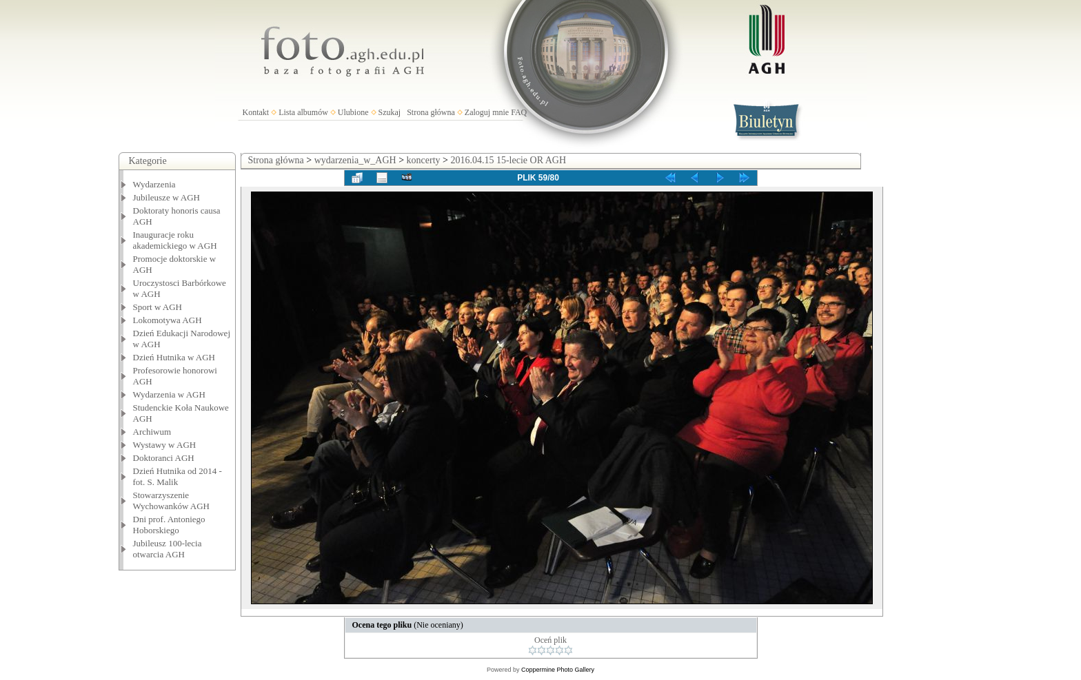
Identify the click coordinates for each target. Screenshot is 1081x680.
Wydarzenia (154, 184)
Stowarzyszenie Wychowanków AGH (171, 500)
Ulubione (353, 112)
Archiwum (152, 431)
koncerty (424, 160)
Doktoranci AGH (163, 458)
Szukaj (389, 112)
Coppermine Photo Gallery (557, 669)
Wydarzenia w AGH (169, 394)
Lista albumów (303, 112)
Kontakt (256, 112)
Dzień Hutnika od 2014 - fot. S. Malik (177, 476)
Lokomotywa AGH (167, 320)
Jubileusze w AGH (167, 197)
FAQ (519, 112)
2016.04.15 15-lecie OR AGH (508, 160)
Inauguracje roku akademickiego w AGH (175, 240)
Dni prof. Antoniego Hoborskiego (169, 524)
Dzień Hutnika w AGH (174, 357)
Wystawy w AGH (164, 445)
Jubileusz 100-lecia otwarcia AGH (167, 548)
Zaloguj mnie (487, 112)
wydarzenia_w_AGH (355, 160)
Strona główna (431, 112)
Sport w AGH (158, 307)
